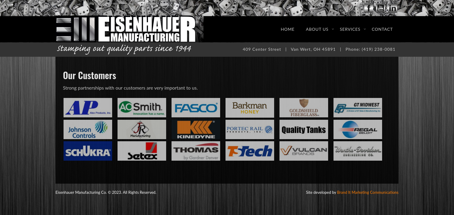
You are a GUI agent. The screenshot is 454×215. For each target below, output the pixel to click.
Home (287, 29)
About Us (317, 29)
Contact (382, 29)
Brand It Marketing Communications (368, 192)
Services (350, 29)
